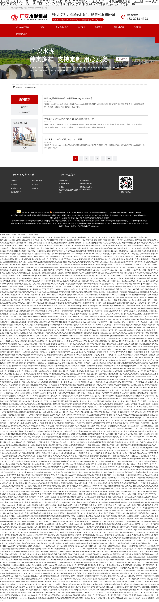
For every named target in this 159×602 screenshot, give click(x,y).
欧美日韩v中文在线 (11, 368)
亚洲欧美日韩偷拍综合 (133, 284)
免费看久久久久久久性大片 (84, 573)
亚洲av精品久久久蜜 (132, 341)
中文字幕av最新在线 (73, 251)
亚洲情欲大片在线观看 (125, 592)
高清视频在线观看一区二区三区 (97, 333)
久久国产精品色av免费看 (111, 360)
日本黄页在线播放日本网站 (28, 368)
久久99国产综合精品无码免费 (88, 554)
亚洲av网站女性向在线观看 (63, 472)
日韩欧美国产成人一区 (95, 300)
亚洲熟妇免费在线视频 (123, 554)
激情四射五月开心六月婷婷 (55, 409)
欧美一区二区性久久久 (18, 352)
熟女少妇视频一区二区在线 (102, 505)
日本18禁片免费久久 (77, 254)
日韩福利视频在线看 (50, 398)
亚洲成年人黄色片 (109, 254)
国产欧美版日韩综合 (17, 379)
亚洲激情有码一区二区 (8, 540)
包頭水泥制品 (61, 215)
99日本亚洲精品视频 (22, 461)
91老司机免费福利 (73, 240)
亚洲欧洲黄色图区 (45, 456)
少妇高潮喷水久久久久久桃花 (14, 587)
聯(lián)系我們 (21, 34)
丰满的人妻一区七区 (86, 259)
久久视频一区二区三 (111, 450)
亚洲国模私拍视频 (138, 445)
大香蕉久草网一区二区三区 (74, 368)
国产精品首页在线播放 (79, 265)
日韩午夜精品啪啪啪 (64, 407)
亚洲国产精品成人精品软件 (109, 368)
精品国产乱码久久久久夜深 (62, 319)
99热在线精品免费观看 (39, 483)
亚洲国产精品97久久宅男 (11, 330)
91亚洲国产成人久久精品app (75, 527)
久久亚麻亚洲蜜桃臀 (95, 289)
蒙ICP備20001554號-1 (30, 212)
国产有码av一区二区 (74, 423)
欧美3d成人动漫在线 (62, 265)
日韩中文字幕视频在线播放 (64, 426)
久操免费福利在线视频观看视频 (134, 240)
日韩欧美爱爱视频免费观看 (117, 546)
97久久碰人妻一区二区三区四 (50, 357)
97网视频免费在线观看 (136, 431)
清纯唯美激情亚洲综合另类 (144, 458)
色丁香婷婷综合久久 (14, 426)
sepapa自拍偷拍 (148, 420)
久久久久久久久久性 (85, 401)
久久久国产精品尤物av (40, 325)
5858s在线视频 (20, 478)
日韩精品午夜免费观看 (138, 401)
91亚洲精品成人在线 (149, 284)
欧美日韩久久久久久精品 (9, 286)
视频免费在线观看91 (111, 486)
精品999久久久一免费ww (23, 303)
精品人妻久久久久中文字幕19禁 (118, 519)
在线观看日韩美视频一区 (50, 273)
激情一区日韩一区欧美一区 (101, 352)
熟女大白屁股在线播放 (111, 480)
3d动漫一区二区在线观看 (33, 445)
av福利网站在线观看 (139, 554)
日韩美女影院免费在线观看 (47, 344)
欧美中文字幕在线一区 (107, 415)
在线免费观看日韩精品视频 (67, 554)
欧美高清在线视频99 (14, 297)
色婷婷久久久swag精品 (8, 387)
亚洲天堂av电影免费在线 (69, 273)
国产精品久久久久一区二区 (128, 486)
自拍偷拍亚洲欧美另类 (54, 439)
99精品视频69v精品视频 (76, 568)
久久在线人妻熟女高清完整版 (71, 428)
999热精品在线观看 (40, 262)
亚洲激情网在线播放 (66, 243)
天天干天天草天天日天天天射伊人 (142, 519)
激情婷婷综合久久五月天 (106, 483)
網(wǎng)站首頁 (22, 27)
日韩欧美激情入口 (113, 308)
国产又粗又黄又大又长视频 (13, 590)
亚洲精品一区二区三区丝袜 (109, 292)
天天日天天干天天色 (44, 292)
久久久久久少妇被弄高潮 (76, 382)
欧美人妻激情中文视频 (120, 584)
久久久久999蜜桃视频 (127, 480)
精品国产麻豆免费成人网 (144, 330)
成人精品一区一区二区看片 (109, 256)
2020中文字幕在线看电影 (19, 579)
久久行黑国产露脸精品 (55, 322)
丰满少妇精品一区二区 (40, 256)
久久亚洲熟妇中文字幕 (23, 363)
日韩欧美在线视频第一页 (19, 248)
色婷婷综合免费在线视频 (110, 393)
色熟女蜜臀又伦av (35, 579)
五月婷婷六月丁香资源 (65, 570)
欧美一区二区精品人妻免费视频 (64, 393)
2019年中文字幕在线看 (144, 480)
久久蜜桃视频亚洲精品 (101, 401)
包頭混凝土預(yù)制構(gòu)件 (135, 215)
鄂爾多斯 (74, 218)
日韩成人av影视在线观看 (71, 445)
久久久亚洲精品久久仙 (55, 595)
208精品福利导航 (67, 357)
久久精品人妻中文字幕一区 (40, 349)
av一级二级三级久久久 (94, 254)
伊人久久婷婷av (38, 267)
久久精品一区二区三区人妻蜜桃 (40, 251)
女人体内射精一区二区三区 (68, 530)
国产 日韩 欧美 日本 (137, 472)
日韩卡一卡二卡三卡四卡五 (35, 379)
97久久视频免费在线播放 (146, 286)
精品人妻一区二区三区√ (32, 273)
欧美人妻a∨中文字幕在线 (141, 579)
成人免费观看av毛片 (11, 374)
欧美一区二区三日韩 (38, 311)
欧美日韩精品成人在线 (23, 256)
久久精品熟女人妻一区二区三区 (140, 551)
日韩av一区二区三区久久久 (112, 387)
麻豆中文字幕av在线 (42, 453)
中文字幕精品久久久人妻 (50, 573)
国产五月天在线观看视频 (14, 445)
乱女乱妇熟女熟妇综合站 (109, 311)
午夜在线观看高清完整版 (87, 327)
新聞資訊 (98, 27)
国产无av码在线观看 (21, 333)
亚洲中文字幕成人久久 (141, 297)
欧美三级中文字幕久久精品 (143, 316)
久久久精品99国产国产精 (120, 420)
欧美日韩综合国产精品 (115, 407)
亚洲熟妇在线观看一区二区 (24, 377)
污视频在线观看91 (98, 499)
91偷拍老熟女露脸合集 (56, 262)
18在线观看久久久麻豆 (123, 535)
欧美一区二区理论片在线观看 (27, 371)
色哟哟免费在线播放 (105, 316)
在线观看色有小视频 (59, 292)
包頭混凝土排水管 (118, 215)
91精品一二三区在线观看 (130, 360)
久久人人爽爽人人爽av (106, 270)
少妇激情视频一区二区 (57, 256)
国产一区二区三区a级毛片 (54, 581)
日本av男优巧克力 (75, 412)
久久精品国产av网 (97, 543)
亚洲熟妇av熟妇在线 (59, 568)
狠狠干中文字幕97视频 (78, 330)
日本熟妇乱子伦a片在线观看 (140, 254)
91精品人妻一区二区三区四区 (142, 245)
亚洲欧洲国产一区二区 (122, 404)
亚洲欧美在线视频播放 (76, 557)
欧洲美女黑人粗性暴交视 (130, 418)
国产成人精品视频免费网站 (52, 445)
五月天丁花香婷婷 (58, 306)
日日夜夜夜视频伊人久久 (60, 308)
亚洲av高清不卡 (91, 568)
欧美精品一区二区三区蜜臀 (135, 352)
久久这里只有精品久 (49, 592)
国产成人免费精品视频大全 (48, 562)
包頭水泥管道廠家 (25, 215)
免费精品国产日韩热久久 (134, 325)
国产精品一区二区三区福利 (48, 259)
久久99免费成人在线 (107, 554)
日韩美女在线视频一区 (31, 297)
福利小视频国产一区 (151, 325)
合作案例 (81, 27)
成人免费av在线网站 (93, 281)
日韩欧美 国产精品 (45, 368)
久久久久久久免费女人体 (148, 360)
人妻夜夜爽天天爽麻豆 (106, 530)
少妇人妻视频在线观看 (40, 565)
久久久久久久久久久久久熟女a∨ (14, 316)
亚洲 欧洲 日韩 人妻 (68, 314)
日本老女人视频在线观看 (59, 434)
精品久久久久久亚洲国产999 (51, 560)
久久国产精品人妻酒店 (28, 292)
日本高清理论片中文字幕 (67, 510)
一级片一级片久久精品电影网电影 (58, 295)
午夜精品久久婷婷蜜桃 (90, 267)
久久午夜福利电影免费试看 (137, 396)
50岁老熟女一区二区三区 (34, 535)
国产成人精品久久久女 (77, 344)
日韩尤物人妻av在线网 (138, 587)
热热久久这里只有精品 (73, 464)
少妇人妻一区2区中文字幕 (26, 387)
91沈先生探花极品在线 (90, 245)
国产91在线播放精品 (41, 431)
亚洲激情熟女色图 (31, 489)
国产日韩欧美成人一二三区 (96, 308)
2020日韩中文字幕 (53, 314)
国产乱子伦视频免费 (53, 404)
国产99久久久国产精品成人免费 (26, 259)
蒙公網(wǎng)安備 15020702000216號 (66, 212)
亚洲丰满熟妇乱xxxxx (80, 319)
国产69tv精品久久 (122, 254)
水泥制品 (49, 215)
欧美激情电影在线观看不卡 (55, 461)
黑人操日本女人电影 (92, 262)
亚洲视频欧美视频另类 (90, 423)
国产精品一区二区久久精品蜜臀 (90, 360)
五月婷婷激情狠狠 (95, 398)
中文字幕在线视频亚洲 (103, 306)
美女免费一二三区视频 (139, 344)
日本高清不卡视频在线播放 (44, 377)
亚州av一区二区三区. (27, 469)
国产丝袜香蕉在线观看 (51, 243)
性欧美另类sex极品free (59, 467)
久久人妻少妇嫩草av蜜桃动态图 (125, 243)
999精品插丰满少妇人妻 (148, 538)
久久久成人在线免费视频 (13, 505)
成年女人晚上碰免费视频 (132, 346)
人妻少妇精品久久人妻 (46, 371)
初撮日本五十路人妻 (27, 289)
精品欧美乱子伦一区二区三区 (122, 497)
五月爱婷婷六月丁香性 (148, 521)
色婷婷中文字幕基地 (35, 486)
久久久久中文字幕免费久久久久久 (98, 382)
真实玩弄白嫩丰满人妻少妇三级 (82, 275)
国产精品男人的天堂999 (104, 243)
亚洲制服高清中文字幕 (86, 390)
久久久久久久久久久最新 (59, 453)
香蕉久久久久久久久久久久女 (88, 590)
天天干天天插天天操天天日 (27, 344)
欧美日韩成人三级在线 (27, 480)
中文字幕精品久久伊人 (10, 393)
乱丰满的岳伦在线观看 (139, 270)
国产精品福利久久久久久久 (146, 243)
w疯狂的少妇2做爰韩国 (24, 240)
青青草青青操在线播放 (108, 442)
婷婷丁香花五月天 (58, 251)
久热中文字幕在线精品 (127, 311)
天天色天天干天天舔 (123, 579)
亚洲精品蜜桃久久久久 (89, 270)
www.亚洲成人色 (13, 554)
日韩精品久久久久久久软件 (74, 262)
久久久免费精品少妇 (73, 306)
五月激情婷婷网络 (149, 549)
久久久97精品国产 (48, 265)
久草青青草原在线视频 (52, 437)
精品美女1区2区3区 (59, 240)
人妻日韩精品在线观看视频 (145, 478)
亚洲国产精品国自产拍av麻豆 (71, 483)
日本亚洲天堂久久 (6, 327)
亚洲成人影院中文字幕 (136, 333)
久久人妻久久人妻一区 (30, 456)
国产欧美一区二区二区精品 (64, 371)
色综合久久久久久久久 (10, 390)
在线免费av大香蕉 (108, 445)
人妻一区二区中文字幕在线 (31, 265)
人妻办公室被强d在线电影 (61, 275)
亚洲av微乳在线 (44, 434)
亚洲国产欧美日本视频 (135, 546)
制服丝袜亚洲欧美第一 (98, 565)
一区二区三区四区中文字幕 (70, 311)
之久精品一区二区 (53, 327)
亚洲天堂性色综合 (72, 360)
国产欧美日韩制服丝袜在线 (107, 568)
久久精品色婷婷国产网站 (128, 398)
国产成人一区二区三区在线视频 (95, 363)
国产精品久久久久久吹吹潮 (129, 374)
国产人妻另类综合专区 (95, 521)
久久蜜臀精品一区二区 (54, 316)
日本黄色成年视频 (43, 390)
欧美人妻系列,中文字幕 (15, 281)
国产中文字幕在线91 (93, 409)
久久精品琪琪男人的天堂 (37, 502)
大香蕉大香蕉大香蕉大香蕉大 (128, 434)
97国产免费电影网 (6, 311)
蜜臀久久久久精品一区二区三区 (23, 396)
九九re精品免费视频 (36, 333)
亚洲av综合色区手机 (43, 275)
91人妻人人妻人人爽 (129, 524)
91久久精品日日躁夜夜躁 (48, 385)
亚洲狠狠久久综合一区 (34, 418)
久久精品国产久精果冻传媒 (85, 371)
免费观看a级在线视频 (90, 412)
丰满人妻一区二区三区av (53, 281)
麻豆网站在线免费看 (45, 420)
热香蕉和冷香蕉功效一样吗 (81, 499)
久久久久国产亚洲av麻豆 (108, 245)
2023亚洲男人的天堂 (7, 409)
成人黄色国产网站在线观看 (53, 355)
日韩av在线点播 (64, 562)
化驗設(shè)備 (118, 27)
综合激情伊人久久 (127, 467)
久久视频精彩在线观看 (142, 278)
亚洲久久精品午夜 (151, 472)
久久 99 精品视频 (81, 486)
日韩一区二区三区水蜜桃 (59, 349)
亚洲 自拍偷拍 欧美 (70, 390)
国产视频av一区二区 (129, 439)
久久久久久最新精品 (127, 576)
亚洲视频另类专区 (104, 284)
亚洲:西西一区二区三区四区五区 (106, 251)
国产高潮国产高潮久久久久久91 (86, 404)
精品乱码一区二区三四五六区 (113, 557)
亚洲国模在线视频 (142, 292)
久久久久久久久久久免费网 (62, 286)
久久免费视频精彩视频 (131, 275)
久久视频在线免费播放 (148, 275)
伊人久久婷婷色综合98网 (104, 502)
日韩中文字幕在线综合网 (51, 587)
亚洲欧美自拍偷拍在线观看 (148, 308)
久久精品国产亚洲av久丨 (74, 532)
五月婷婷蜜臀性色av (148, 256)
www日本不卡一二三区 (69, 327)
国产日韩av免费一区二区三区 (147, 393)
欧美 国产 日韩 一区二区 (24, 262)
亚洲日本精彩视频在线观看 (21, 412)
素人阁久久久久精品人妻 (29, 499)
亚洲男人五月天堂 (104, 325)
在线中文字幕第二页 (84, 248)
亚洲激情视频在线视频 (56, 346)
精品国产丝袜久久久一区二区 (58, 412)
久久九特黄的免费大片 (114, 275)
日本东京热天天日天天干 (44, 289)
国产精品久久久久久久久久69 (30, 554)
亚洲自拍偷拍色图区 (7, 251)
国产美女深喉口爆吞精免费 (87, 297)
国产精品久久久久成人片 (22, 360)
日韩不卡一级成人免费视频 (113, 286)
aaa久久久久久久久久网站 (23, 327)
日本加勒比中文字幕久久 (132, 390)
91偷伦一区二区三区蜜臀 (146, 532)
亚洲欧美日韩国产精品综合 (126, 303)
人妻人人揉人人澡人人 (35, 284)
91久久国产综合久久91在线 (125, 415)
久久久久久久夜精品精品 (126, 377)
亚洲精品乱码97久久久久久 (18, 404)
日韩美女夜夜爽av (40, 314)
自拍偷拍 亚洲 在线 (34, 494)
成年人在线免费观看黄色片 (72, 316)
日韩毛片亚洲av (87, 338)
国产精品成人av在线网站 (68, 297)
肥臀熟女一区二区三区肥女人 (85, 243)
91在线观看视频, (122, 590)
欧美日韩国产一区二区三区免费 (138, 306)
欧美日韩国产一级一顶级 (80, 418)
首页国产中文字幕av (136, 336)
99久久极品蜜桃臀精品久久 (18, 510)
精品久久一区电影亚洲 (98, 407)
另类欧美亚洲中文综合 (131, 265)
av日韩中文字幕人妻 (76, 434)
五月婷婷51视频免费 (13, 434)
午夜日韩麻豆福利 (135, 327)
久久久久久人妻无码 (21, 530)
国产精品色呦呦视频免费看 (49, 297)
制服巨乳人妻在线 (44, 308)
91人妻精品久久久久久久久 (71, 437)
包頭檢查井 (71, 215)
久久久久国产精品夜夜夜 (88, 530)
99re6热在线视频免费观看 (40, 475)
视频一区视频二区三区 (47, 300)
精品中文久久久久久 (137, 281)
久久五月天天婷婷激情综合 (68, 259)
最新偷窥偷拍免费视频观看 (99, 295)
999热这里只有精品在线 (126, 330)
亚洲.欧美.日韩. (97, 314)
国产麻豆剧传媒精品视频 (107, 303)
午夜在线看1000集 (130, 286)
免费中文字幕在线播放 (104, 371)
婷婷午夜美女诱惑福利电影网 (108, 297)
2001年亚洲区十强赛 (40, 303)
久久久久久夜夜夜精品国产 (105, 513)
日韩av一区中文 (28, 415)
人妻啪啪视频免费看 (72, 513)
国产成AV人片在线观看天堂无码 (42, 382)
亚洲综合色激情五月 (42, 396)
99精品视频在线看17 (23, 565)
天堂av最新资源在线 (53, 428)
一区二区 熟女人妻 (140, 382)
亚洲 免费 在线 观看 (123, 483)
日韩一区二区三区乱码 (114, 265)
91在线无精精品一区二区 (52, 248)
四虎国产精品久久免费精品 (141, 505)
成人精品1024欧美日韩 (108, 262)
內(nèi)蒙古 (63, 218)
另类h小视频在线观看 (123, 445)
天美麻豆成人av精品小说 (61, 480)
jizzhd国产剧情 (99, 259)
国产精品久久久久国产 (98, 519)
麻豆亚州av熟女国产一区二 (67, 505)
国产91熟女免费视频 (65, 385)
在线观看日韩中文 (25, 393)
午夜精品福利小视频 (78, 480)
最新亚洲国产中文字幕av (126, 262)
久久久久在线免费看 (105, 404)
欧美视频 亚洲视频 (24, 475)
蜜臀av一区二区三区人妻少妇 (83, 420)
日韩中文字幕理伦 (118, 325)
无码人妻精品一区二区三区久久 (146, 568)
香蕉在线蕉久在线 (12, 450)
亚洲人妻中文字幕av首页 (18, 437)
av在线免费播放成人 (46, 499)
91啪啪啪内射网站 (40, 327)
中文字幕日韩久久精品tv (97, 587)
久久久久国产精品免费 (22, 311)
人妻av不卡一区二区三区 (59, 475)
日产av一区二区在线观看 (9, 431)
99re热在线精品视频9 (11, 499)
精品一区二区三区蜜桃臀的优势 (25, 306)
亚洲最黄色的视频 (20, 284)
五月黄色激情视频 (68, 560)
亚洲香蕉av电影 (5, 396)
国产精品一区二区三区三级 (147, 494)
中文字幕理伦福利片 (58, 245)
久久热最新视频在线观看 (100, 570)
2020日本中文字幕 (60, 289)
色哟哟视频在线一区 (37, 581)
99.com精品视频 (50, 538)
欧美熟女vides (34, 497)
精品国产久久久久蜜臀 (10, 576)
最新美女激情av (135, 420)
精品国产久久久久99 (48, 407)
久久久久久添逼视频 (22, 278)
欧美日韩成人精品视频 (38, 322)
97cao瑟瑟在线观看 (13, 469)
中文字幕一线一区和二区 (54, 379)
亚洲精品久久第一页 (135, 371)
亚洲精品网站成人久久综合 (94, 346)
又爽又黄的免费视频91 (43, 286)
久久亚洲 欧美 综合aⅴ (69, 491)
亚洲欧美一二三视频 (138, 483)
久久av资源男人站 (141, 442)
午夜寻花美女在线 (10, 344)
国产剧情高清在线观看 (73, 303)
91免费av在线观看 (9, 464)
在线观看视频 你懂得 (73, 338)
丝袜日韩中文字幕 (118, 284)
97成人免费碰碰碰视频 (89, 240)
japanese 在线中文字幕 (8, 475)
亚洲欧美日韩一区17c (119, 464)
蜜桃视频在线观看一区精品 (42, 393)
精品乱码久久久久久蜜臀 (14, 273)
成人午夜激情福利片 (55, 341)
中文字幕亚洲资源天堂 (14, 560)
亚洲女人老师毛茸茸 (144, 439)
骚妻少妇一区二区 (94, 524)
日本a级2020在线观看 (73, 245)
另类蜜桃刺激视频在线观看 (111, 524)
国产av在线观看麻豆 (83, 314)
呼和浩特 (81, 218)
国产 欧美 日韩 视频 (85, 505)
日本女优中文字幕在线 (94, 453)
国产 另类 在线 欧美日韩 (12, 415)
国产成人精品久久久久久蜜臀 (130, 256)
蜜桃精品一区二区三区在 (132, 385)
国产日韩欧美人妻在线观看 (123, 278)
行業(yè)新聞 (25, 113)
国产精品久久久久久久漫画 (63, 278)
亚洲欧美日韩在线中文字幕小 (129, 259)
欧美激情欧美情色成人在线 (123, 316)
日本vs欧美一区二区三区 (110, 409)
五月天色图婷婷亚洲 (81, 398)
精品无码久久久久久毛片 (73, 396)
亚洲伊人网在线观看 (10, 267)
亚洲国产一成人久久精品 (62, 489)
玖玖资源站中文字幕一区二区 (125, 530)
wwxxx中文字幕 (130, 357)
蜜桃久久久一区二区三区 (126, 516)
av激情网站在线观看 (90, 284)
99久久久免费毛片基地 (84, 355)
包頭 (68, 218)
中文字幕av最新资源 (86, 374)
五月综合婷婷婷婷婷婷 (95, 469)
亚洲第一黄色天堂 (121, 551)
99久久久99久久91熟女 (40, 521)
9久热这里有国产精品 (67, 502)
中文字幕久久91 (8, 341)
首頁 (26, 87)
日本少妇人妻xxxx (123, 281)
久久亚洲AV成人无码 (71, 341)
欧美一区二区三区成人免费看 (72, 363)
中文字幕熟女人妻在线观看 (48, 374)
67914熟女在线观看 (24, 423)
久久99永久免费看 (134, 464)
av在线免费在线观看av (34, 398)
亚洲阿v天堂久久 (124, 344)
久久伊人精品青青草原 (14, 366)
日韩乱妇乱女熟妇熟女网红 (20, 322)
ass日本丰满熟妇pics (87, 366)
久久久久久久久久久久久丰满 (63, 456)
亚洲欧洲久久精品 (71, 401)
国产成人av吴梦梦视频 (37, 404)
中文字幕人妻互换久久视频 (145, 262)
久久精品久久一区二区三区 (77, 289)
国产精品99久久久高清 (8, 270)
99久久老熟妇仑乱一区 (17, 398)
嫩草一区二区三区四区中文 (93, 532)
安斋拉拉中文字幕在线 (42, 254)
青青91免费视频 (128, 267)
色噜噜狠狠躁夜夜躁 (67, 535)
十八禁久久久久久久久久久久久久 (56, 333)
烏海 (103, 218)
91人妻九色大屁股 (124, 245)
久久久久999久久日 (110, 434)
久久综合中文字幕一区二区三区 (102, 278)
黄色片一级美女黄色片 (100, 538)
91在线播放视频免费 (7, 363)
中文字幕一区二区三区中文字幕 (41, 278)
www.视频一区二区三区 (133, 557)
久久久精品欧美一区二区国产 (85, 426)
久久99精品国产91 (88, 464)
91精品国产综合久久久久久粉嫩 (74, 281)
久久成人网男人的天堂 (83, 352)
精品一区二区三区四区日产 (74, 346)
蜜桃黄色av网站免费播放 (79, 387)
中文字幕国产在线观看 (128, 292)
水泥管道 (81, 215)
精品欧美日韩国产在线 (17, 385)
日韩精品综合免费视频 (93, 475)
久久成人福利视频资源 (128, 393)
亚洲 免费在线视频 (85, 494)
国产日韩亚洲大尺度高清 (113, 543)
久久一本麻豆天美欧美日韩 (64, 377)
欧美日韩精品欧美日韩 (132, 338)
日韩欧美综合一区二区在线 (66, 448)
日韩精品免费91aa (10, 549)
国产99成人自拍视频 (25, 267)
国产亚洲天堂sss (70, 379)
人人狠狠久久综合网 (33, 319)
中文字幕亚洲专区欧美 (30, 366)
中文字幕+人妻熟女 (53, 311)
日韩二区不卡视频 (140, 592)
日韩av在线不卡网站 (71, 581)
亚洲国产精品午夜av (14, 407)
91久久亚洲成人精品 (44, 306)
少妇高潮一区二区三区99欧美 (105, 377)
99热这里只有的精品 (147, 355)
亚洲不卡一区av (13, 308)
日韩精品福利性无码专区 (122, 508)
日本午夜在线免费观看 (72, 322)
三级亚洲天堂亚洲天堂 (126, 458)
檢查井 (37, 215)
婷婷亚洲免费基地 (146, 374)
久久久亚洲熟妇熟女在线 (128, 319)
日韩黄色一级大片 (46, 336)
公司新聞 (24, 107)
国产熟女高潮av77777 (32, 543)
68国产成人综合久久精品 (105, 551)
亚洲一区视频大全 (32, 385)
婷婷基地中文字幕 (126, 297)
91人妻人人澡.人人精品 (14, 336)
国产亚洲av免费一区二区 (145, 322)
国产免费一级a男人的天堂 (42, 240)
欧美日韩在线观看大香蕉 (31, 407)
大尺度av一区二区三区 (127, 322)
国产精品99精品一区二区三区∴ (75, 516)
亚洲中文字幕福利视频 (12, 573)
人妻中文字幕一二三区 (81, 450)
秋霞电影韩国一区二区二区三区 (128, 379)
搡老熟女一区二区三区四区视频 (129, 475)
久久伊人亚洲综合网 (28, 275)
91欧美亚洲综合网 (21, 251)
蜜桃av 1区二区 (118, 341)
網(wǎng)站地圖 (43, 212)
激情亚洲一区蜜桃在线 (22, 382)
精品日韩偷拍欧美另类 (99, 560)
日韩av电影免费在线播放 (23, 341)
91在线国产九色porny (114, 385)
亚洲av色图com (99, 275)
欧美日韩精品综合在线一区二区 (110, 267)
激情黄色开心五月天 (66, 398)
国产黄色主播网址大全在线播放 (134, 543)
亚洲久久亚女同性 (25, 450)
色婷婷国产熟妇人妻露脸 (34, 508)
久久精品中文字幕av (69, 248)
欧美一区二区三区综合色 (132, 248)
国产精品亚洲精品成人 (138, 363)
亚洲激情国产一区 (147, 259)
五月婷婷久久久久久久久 (80, 295)
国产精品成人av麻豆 (132, 355)
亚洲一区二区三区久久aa (74, 256)
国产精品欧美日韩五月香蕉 (78, 349)
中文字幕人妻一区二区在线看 (123, 273)
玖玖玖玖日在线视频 (121, 366)
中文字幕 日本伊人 (100, 338)
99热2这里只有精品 (91, 292)
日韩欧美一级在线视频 (143, 377)
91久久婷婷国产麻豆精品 (70, 551)
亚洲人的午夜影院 (35, 243)
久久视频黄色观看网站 (42, 245)
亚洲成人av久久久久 (25, 245)
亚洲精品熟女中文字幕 (72, 270)
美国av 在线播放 (38, 363)
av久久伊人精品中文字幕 (22, 521)
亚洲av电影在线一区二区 (105, 327)
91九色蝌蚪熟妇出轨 (142, 273)
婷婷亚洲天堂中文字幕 (25, 254)
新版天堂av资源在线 (94, 330)
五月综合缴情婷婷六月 (121, 423)
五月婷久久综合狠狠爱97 (101, 336)
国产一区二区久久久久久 (122, 505)
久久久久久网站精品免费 (31, 426)
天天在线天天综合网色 (35, 352)
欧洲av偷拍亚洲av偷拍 (149, 469)
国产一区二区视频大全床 (112, 418)
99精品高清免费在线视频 (73, 284)
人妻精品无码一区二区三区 (139, 456)
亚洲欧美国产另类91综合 (79, 458)
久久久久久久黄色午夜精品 (142, 491)
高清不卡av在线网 (13, 275)
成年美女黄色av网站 (91, 256)
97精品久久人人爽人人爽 (22, 325)
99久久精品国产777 (53, 551)
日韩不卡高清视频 (104, 240)
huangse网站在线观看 (87, 461)
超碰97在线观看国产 (96, 489)
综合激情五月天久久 (14, 456)
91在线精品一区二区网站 (133, 407)
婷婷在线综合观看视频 (108, 379)
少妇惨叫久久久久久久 (112, 489)
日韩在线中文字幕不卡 (20, 243)
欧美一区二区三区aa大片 (147, 398)
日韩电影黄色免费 (95, 387)
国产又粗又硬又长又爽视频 (23, 472)
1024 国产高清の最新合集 (103, 273)
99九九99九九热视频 (7, 240)
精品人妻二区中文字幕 (24, 409)
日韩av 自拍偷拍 (111, 458)
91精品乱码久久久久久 (47, 366)
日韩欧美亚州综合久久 (82, 278)
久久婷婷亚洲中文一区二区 (90, 311)
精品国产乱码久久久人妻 (113, 346)
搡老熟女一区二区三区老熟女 (139, 590)
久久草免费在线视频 (39, 270)
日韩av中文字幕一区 (109, 330)
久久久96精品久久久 (63, 300)
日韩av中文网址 (34, 510)
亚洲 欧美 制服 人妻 (62, 387)
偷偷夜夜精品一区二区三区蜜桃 (130, 251)
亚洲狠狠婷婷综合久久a (66, 352)
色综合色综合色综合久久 (120, 336)
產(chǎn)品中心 (62, 27)
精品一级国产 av (151, 281)
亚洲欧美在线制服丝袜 (145, 357)
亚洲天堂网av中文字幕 (107, 412)
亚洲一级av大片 (33, 300)
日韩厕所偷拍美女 (96, 418)
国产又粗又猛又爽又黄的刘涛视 (55, 557)
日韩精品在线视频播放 (77, 333)
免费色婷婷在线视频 (125, 453)
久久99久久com (46, 319)
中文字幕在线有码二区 (122, 502)
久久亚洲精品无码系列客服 (28, 568)
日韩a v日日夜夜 (67, 584)
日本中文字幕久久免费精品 (16, 355)
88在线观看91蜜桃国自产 (46, 387)
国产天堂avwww (21, 401)
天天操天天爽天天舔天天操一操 (114, 314)
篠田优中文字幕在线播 (91, 439)
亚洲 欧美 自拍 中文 (104, 497)
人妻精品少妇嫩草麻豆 (148, 379)
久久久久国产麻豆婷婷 (44, 576)
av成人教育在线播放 (41, 415)
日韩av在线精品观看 (146, 434)
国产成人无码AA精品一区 (34, 281)
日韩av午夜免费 (117, 240)
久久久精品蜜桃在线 (149, 251)
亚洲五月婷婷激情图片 (44, 330)
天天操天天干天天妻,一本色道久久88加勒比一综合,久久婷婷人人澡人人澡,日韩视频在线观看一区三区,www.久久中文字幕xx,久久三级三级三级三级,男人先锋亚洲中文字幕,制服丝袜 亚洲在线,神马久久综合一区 (73, 237)
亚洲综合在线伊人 (71, 494)
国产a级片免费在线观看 (114, 248)
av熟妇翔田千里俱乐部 (91, 428)
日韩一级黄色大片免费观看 (60, 254)
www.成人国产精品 (80, 524)
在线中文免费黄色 (50, 352)
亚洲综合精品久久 (79, 469)
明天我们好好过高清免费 (11, 491)
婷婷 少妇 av (144, 499)
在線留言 (137, 27)
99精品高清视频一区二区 (81, 598)
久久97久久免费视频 (90, 316)
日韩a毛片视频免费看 (150, 248)
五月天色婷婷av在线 (51, 535)
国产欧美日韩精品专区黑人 (108, 344)
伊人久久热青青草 (115, 538)
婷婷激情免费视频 (87, 251)
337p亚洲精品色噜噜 (120, 371)
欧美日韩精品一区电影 (104, 426)
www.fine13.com (122, 212)
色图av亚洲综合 (69, 355)
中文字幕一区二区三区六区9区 (130, 450)
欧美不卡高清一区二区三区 (62, 420)
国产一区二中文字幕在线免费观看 (106, 374)
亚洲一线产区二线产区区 (120, 448)
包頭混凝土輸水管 (104, 215)
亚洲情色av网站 (147, 475)
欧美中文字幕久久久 (13, 439)
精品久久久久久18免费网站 (134, 573)
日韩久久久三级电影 (45, 489)
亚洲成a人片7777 (116, 390)
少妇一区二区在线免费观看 (129, 289)
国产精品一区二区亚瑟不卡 (10, 420)
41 (109, 159)
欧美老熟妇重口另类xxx (27, 390)
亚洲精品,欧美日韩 (35, 248)
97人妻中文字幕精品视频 (138, 448)
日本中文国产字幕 (121, 327)
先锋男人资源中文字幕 (61, 330)
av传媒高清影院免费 (146, 409)
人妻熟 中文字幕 (97, 286)
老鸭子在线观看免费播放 (105, 437)
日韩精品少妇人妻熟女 (51, 418)
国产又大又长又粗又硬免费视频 (118, 363)
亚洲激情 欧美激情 (98, 248)
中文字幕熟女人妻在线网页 (134, 295)
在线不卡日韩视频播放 (97, 319)
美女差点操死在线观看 (111, 289)
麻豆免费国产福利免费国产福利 (28, 524)
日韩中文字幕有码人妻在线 (42, 450)
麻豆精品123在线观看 (56, 303)
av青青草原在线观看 (105, 508)
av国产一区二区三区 (96, 349)
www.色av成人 (115, 478)
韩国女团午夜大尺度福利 (96, 265)
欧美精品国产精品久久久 (84, 592)
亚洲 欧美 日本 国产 (108, 579)
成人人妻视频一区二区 (18, 300)
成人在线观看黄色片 (40, 341)
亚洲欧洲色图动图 (6, 284)
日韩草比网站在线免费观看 (145, 368)
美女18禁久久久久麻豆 (75, 292)
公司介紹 (14, 180)
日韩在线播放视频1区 (28, 458)
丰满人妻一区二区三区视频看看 (78, 565)
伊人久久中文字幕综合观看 (83, 472)
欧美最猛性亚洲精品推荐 (129, 308)
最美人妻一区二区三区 (123, 437)
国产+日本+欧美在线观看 (121, 461)
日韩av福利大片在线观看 (115, 598)
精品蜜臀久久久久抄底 (31, 336)
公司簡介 (42, 27)
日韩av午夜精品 (92, 344)
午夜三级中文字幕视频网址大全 (80, 431)
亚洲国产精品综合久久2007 (20, 346)
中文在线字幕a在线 (128, 478)
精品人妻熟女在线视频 (44, 480)
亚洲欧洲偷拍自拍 (13, 557)
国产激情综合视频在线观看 (96, 527)
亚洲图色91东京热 (122, 513)
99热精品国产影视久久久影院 (110, 439)
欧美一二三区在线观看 (90, 415)
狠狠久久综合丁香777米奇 (146, 303)
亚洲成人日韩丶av (124, 300)
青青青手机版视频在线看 (86, 448)
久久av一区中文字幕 (86, 273)
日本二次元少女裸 (23, 349)
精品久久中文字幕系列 (116, 357)
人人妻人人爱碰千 (99, 355)
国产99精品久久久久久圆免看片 (67, 366)
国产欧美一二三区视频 (112, 349)
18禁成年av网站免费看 (72, 595)
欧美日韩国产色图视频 (109, 516)
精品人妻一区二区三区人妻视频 (108, 540)
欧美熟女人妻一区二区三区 (91, 595)
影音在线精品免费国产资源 (72, 439)
